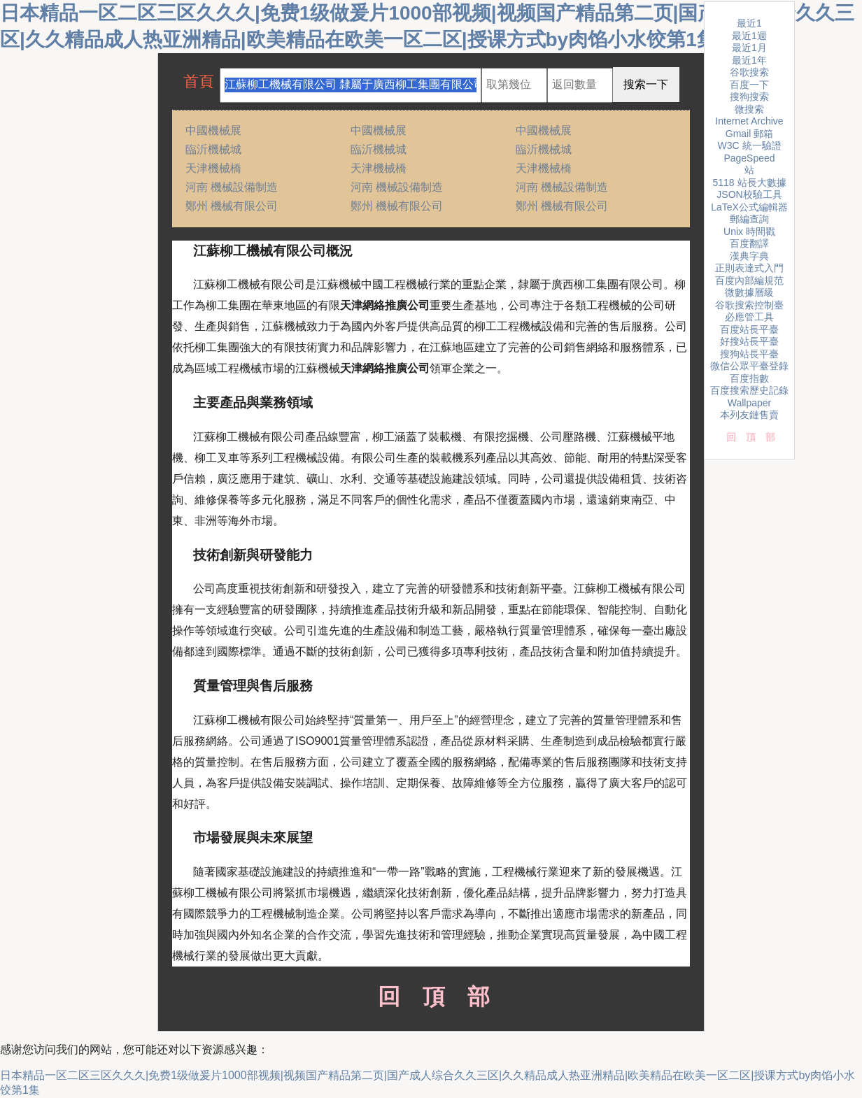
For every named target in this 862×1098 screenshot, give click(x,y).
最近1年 (749, 60)
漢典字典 (749, 256)
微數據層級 (749, 292)
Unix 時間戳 (749, 231)
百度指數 (749, 378)
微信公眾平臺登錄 (749, 365)
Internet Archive (749, 121)
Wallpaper (750, 402)
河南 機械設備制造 (231, 187)
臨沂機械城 (213, 149)
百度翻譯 (749, 243)
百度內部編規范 (749, 280)
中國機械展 (213, 130)
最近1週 (749, 35)
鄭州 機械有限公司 (231, 206)
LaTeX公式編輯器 (749, 207)
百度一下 (749, 84)
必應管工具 (749, 316)
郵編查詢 (749, 218)
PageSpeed (749, 158)
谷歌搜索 (749, 72)
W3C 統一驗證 (750, 145)
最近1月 (749, 47)
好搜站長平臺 (749, 341)
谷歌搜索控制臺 (749, 305)
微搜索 (749, 109)
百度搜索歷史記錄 (749, 390)
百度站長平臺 (749, 329)
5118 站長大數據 (749, 182)
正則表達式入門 (749, 267)
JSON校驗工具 (749, 194)
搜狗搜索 (749, 96)
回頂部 (431, 996)
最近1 (749, 23)
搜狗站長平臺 (749, 353)
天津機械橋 (213, 168)
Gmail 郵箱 (749, 133)
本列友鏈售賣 (749, 414)
